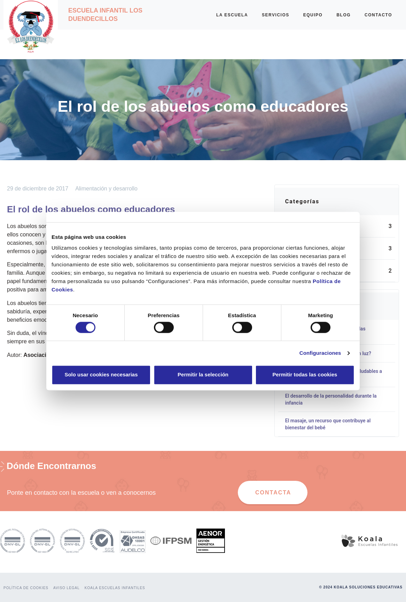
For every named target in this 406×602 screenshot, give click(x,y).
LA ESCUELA (232, 15)
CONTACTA (273, 492)
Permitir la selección (203, 375)
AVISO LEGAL (66, 588)
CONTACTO (378, 15)
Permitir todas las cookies (305, 375)
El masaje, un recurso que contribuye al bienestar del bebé (327, 424)
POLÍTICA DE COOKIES (25, 588)
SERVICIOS (275, 15)
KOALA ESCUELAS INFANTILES (115, 588)
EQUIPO (313, 15)
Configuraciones (320, 353)
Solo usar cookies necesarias (101, 375)
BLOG (343, 15)
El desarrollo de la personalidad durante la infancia (331, 399)
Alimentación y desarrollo (106, 188)
